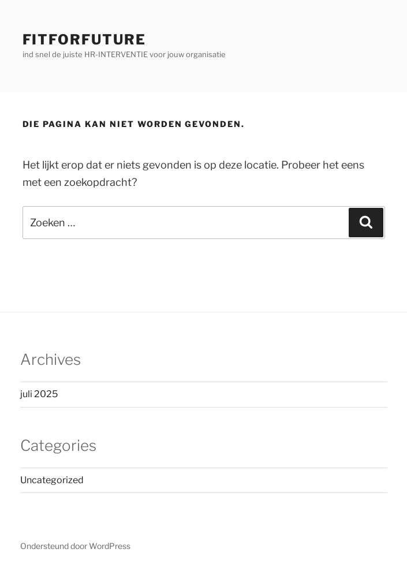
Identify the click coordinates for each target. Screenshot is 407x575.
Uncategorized (52, 480)
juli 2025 (39, 394)
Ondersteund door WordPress (75, 546)
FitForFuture (84, 39)
